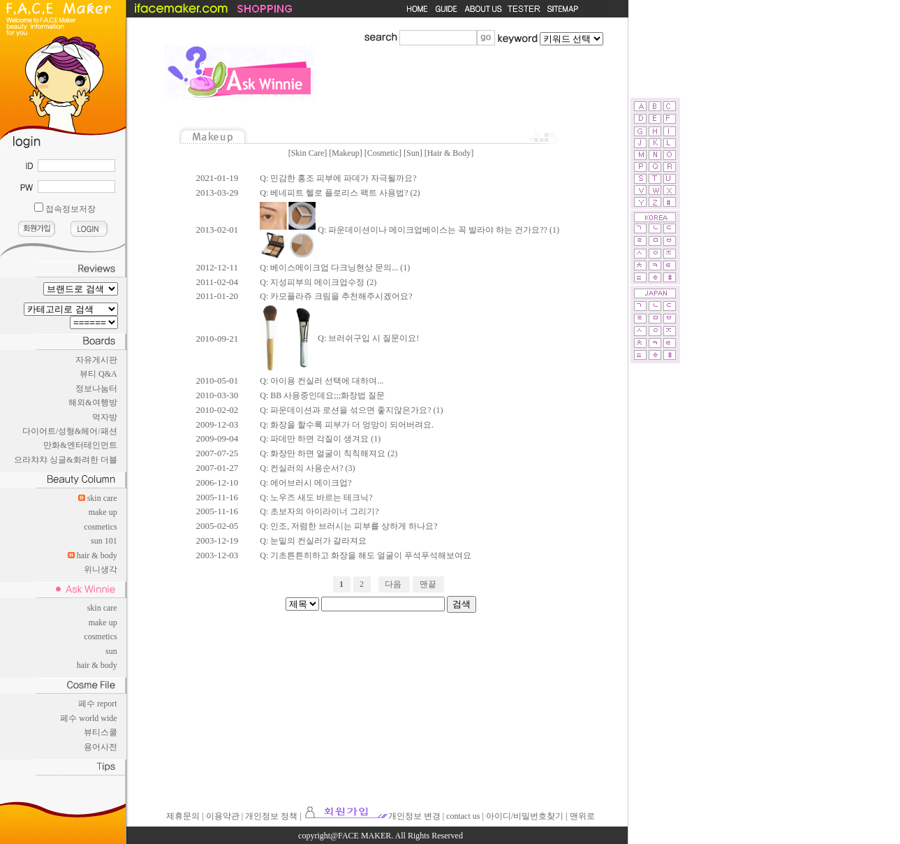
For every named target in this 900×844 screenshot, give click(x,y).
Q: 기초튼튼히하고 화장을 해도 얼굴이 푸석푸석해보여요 (365, 555)
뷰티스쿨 (100, 732)
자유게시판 (96, 360)
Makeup (345, 153)
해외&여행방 (92, 402)
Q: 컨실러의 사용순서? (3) (307, 468)
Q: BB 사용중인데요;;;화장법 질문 (322, 395)
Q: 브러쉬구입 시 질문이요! (339, 338)
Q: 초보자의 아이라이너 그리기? (319, 511)
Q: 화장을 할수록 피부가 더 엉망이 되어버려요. (347, 425)
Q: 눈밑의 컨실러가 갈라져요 (313, 541)
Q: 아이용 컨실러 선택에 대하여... (321, 381)
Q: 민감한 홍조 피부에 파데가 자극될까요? (338, 178)
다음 (393, 584)
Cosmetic (383, 153)
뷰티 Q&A (98, 374)
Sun (413, 153)
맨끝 (428, 584)
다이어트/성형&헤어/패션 (69, 431)
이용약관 (222, 816)
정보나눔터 (96, 388)
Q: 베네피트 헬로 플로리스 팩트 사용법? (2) (340, 193)
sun (111, 651)
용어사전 (100, 747)
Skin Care (308, 153)
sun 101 (104, 541)
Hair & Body (449, 153)
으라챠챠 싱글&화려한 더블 (65, 460)
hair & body (97, 555)
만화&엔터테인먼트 (80, 445)
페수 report (97, 703)
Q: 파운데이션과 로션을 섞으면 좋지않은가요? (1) (351, 410)
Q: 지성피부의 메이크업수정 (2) (318, 282)
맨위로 (582, 816)
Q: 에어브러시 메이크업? (305, 483)
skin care (102, 498)
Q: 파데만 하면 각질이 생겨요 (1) (320, 439)
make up (103, 512)
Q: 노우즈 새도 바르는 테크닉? (316, 497)
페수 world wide (88, 718)
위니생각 (100, 569)
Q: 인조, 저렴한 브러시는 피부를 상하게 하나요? (348, 526)
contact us (463, 816)
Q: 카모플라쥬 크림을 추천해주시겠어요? (336, 296)
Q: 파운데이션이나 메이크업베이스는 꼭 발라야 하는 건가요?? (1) (409, 230)
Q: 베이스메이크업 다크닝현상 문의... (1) (335, 267)
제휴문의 (183, 816)
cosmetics (100, 527)
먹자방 (104, 417)
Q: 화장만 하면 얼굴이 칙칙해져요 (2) (328, 453)
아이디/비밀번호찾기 (524, 816)
